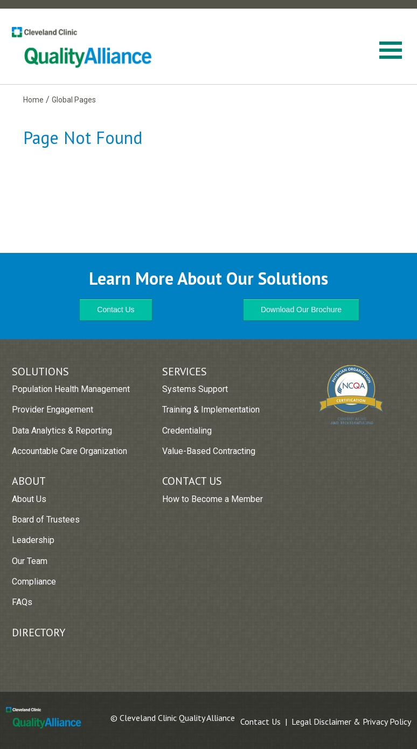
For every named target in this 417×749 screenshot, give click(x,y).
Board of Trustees (46, 519)
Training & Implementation (211, 409)
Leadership (33, 540)
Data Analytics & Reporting (62, 430)
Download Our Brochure (301, 309)
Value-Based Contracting (208, 451)
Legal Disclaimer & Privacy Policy (351, 721)
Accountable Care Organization (69, 451)
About (29, 481)
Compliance (34, 581)
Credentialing (187, 430)
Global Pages (74, 99)
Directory (38, 633)
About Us (29, 499)
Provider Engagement (52, 409)
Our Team (29, 561)
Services (184, 372)
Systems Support (195, 389)
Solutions (40, 372)
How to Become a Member (212, 499)
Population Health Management (71, 389)
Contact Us (115, 309)
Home (33, 99)
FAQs (22, 602)
